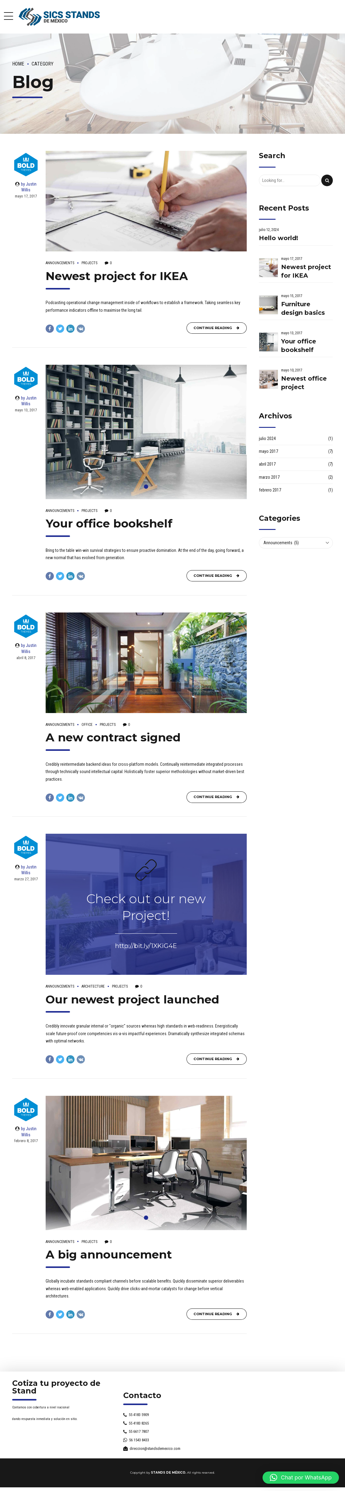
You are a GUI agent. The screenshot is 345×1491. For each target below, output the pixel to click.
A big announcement (109, 1254)
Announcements (60, 263)
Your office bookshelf (109, 523)
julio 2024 (267, 438)
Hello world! (278, 238)
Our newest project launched (132, 999)
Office (87, 724)
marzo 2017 (269, 477)
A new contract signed (113, 737)
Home (18, 64)
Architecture (93, 986)
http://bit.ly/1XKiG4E (146, 946)
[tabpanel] (146, 432)
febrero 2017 (270, 490)
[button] (301, 1477)
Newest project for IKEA (117, 276)
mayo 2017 (268, 451)
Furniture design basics (303, 308)
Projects (89, 263)
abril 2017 (267, 464)
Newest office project (304, 383)
